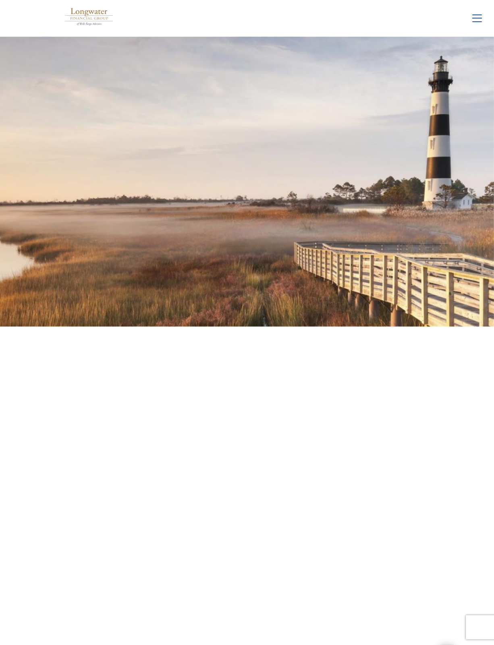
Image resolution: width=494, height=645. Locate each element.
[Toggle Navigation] (477, 18)
